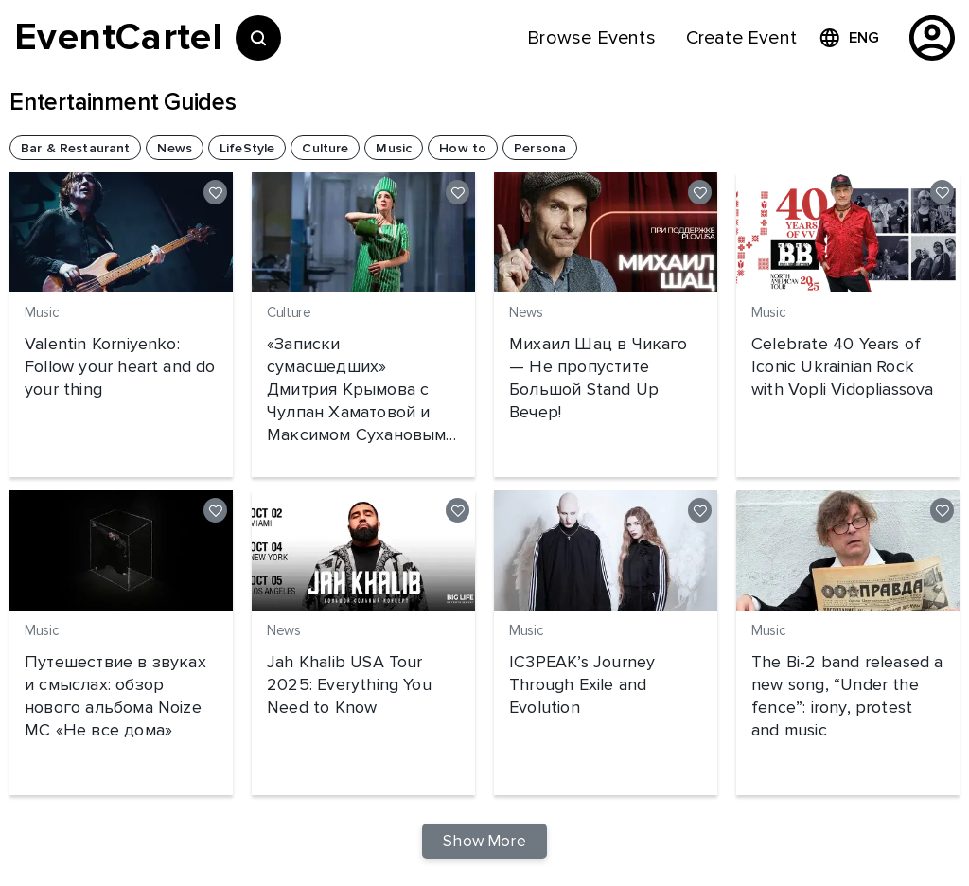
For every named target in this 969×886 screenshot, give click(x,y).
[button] (75, 147)
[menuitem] (591, 38)
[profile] (932, 38)
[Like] (215, 192)
